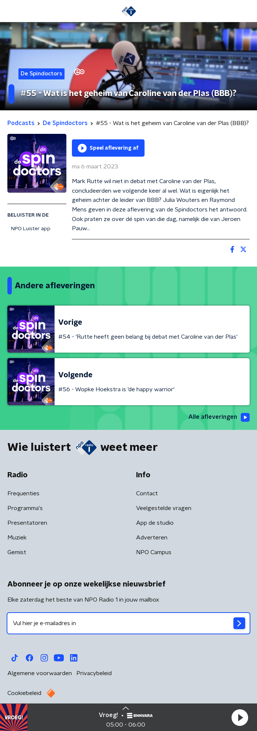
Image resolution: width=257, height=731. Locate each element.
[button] (239, 717)
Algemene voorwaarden (39, 673)
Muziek (17, 538)
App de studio (155, 523)
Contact (147, 493)
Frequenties (23, 493)
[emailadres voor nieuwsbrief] (128, 623)
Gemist (16, 552)
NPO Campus (153, 552)
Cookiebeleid (24, 693)
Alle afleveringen (219, 417)
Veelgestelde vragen (163, 508)
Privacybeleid (94, 673)
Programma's (25, 508)
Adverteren (151, 538)
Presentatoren (27, 523)
